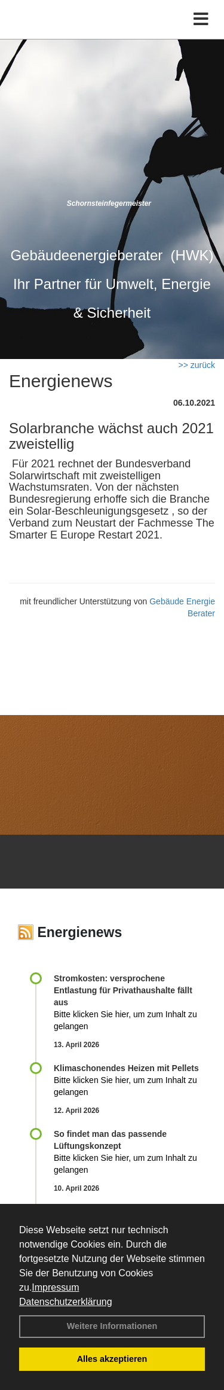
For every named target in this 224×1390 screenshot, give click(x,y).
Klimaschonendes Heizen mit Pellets (126, 1068)
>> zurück (197, 365)
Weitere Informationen (112, 1326)
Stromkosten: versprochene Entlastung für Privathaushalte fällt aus (123, 990)
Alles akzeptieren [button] (112, 1359)
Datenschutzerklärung (65, 1302)
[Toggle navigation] (201, 19)
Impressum (55, 1287)
